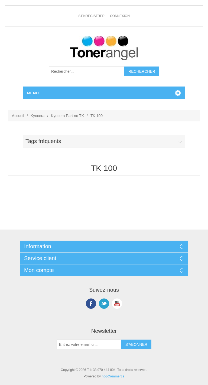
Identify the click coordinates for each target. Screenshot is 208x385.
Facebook (91, 303)
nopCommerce (113, 376)
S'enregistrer (91, 16)
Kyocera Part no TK (67, 116)
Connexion (120, 16)
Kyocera (37, 116)
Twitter (104, 303)
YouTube (117, 303)
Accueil (18, 116)
